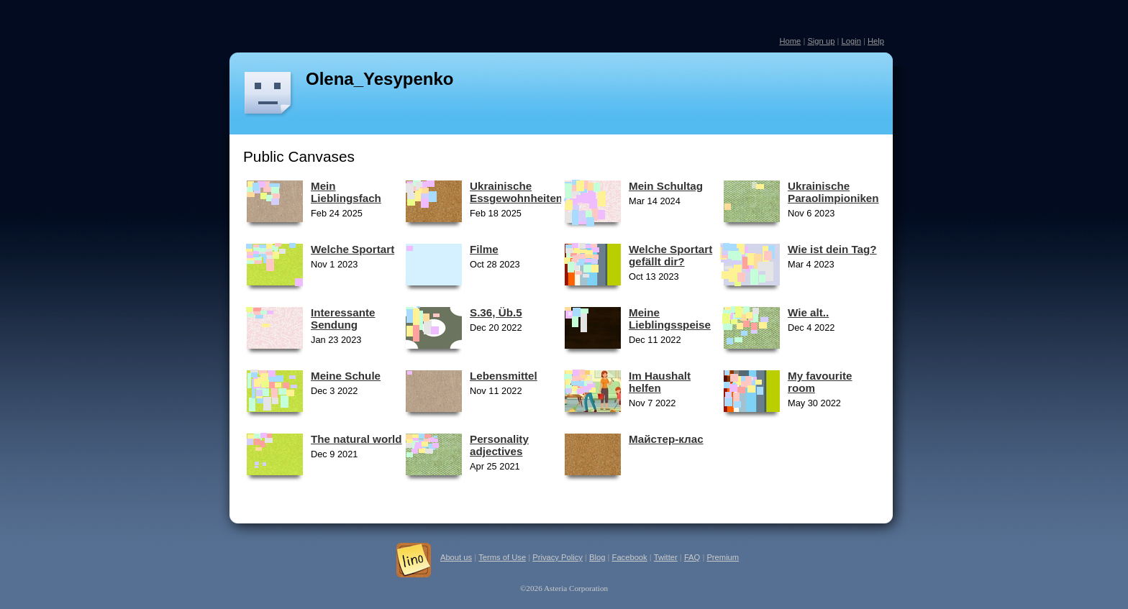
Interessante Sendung (343, 318)
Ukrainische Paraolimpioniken (833, 192)
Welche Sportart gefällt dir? (670, 255)
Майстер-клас (666, 439)
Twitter (666, 557)
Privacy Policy (557, 557)
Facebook (629, 557)
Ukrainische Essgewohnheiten (516, 192)
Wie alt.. (808, 312)
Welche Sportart (352, 249)
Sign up (820, 41)
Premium (722, 557)
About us (456, 557)
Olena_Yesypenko (379, 78)
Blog (597, 557)
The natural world (356, 439)
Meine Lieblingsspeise (670, 318)
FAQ (692, 557)
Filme (484, 249)
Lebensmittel (503, 376)
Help (876, 41)
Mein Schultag (666, 186)
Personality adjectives (499, 445)
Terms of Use (502, 557)
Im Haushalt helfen (660, 382)
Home (790, 41)
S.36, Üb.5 (496, 312)
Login (850, 41)
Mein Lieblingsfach (346, 192)
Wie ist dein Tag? (832, 249)
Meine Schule (346, 376)
